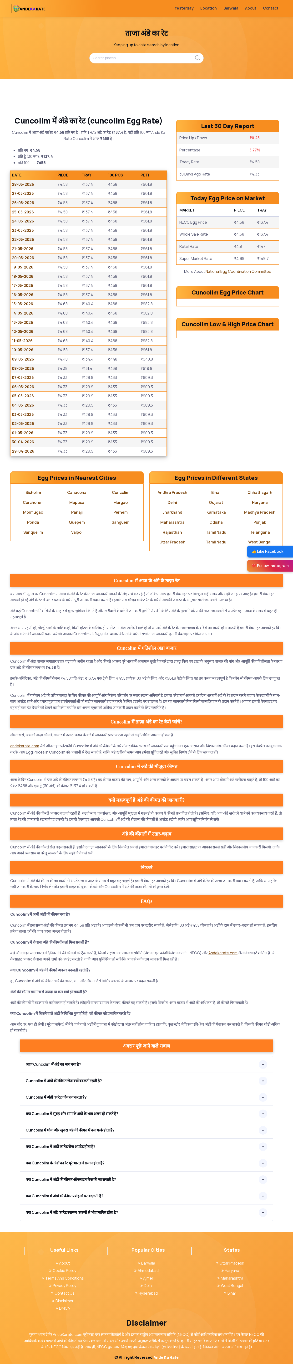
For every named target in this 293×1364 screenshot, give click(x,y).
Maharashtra (172, 522)
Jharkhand (172, 512)
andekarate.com (24, 746)
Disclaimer (63, 1300)
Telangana (260, 532)
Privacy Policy (62, 1285)
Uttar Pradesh (172, 542)
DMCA (63, 1308)
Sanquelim (33, 532)
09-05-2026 (23, 359)
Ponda (33, 522)
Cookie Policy (62, 1270)
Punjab (259, 522)
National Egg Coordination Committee (238, 271)
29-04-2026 (23, 451)
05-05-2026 (23, 395)
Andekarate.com (222, 953)
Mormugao (33, 512)
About (250, 8)
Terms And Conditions (63, 1278)
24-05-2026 (23, 221)
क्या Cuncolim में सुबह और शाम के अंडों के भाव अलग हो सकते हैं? (72, 1113)
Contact (270, 8)
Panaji (77, 512)
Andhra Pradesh (172, 492)
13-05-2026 (22, 322)
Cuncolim (120, 492)
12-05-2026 (22, 331)
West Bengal (259, 542)
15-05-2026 (22, 303)
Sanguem (120, 522)
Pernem (120, 512)
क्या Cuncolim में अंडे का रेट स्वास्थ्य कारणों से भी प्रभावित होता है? (72, 1212)
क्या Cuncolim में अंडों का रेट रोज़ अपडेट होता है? (61, 1146)
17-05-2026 (22, 285)
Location (208, 8)
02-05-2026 (23, 423)
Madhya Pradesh (259, 512)
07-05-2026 (23, 377)
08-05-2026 (23, 368)
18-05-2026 (22, 276)
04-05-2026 (23, 405)
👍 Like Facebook (267, 551)
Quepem (77, 522)
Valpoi (76, 532)
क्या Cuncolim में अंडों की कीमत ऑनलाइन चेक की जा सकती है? (71, 1179)
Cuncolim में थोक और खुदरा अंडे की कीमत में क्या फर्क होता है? (70, 1130)
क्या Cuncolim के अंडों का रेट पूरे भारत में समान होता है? (65, 1163)
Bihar (216, 492)
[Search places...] (146, 58)
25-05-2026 (23, 212)
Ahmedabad (146, 1270)
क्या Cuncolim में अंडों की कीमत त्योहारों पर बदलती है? (64, 1196)
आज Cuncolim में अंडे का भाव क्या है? (53, 1064)
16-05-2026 (22, 294)
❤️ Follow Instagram (270, 565)
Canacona (76, 492)
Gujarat (216, 502)
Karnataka (216, 512)
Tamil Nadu (216, 532)
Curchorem (33, 502)
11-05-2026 (22, 340)
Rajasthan (172, 532)
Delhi (172, 502)
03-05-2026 (23, 414)
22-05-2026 (23, 239)
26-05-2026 (23, 202)
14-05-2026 (22, 313)
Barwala (230, 8)
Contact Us (63, 1293)
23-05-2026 (23, 230)
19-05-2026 (22, 267)
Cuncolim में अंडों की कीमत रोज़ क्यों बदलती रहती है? (64, 1080)
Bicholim (33, 492)
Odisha (216, 522)
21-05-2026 (22, 248)
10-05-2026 (22, 349)
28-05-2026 (23, 184)
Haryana (260, 502)
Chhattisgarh (260, 492)
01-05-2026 (22, 432)
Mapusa (76, 502)
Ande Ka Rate (166, 1357)
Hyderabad (146, 1293)
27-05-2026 (23, 193)
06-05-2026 (23, 386)
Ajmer (146, 1278)
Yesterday (184, 8)
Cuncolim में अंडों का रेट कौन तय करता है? (56, 1097)
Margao (120, 502)
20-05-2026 (23, 257)
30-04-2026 (23, 441)
